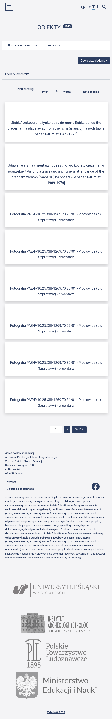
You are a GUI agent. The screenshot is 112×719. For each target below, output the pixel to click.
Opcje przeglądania (93, 60)
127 (81, 429)
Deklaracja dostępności (20, 488)
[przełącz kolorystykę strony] (83, 7)
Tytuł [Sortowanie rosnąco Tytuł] (48, 91)
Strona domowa (22, 45)
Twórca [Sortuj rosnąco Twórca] (69, 91)
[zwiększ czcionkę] (97, 7)
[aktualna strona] (56, 429)
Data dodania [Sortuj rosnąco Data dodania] (94, 91)
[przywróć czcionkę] (94, 7)
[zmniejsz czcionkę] (90, 7)
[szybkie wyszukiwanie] (104, 7)
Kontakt (11, 481)
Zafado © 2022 (56, 712)
